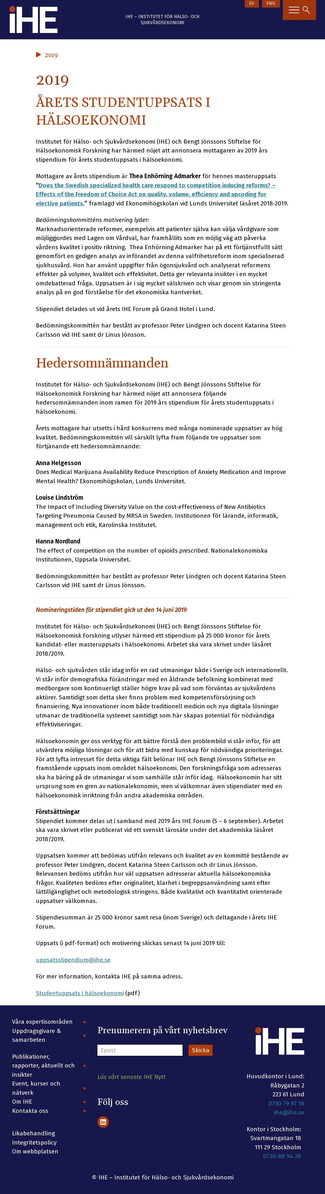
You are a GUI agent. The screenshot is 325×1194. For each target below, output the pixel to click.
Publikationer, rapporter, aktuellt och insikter (43, 1065)
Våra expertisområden (42, 1021)
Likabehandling (33, 1133)
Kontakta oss (30, 1110)
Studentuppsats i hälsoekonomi (80, 993)
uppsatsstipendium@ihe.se (73, 960)
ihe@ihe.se (289, 1112)
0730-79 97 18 (286, 1103)
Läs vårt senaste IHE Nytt (131, 1076)
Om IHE (22, 1101)
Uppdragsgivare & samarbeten (36, 1035)
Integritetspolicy (34, 1142)
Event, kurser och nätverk (36, 1088)
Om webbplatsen (35, 1151)
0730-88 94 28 (282, 1156)
